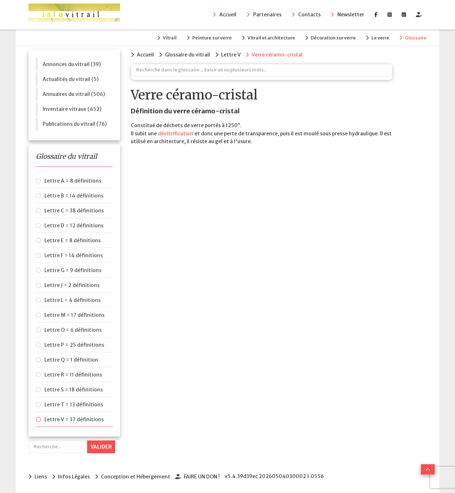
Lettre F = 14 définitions (73, 255)
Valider (101, 447)
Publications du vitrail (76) (75, 124)
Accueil (227, 14)
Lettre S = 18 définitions (73, 389)
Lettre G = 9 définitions (72, 270)
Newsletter (350, 14)
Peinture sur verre (212, 38)
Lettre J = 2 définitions (72, 285)
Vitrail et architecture (271, 38)
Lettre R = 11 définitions (73, 375)
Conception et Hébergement (135, 476)
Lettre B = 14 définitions (73, 196)
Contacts (309, 14)
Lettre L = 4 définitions (72, 300)
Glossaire (416, 38)
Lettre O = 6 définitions (73, 330)
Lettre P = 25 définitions (74, 345)
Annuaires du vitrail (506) (74, 94)
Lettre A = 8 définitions (72, 181)
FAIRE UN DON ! (202, 476)
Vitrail (170, 38)
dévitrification (175, 133)
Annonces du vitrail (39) (72, 64)
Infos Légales (74, 476)
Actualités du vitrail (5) (70, 79)
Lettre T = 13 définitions (73, 404)
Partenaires (267, 14)
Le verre (380, 38)
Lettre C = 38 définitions (74, 210)
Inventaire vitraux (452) (72, 109)
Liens (40, 476)
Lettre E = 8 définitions (72, 240)
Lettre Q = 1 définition (71, 360)
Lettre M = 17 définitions (74, 315)
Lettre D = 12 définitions (73, 225)
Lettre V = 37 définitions (74, 419)
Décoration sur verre (333, 38)
